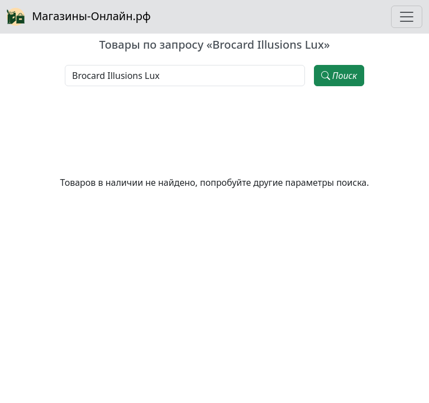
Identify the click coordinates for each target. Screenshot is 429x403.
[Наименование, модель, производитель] (185, 75)
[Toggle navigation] (406, 17)
